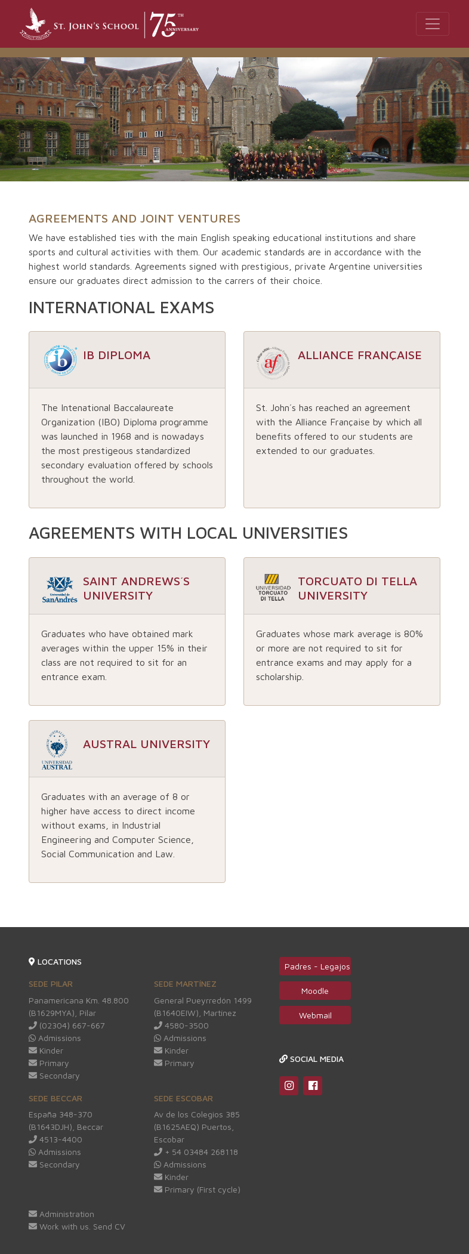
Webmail (315, 1015)
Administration (61, 1214)
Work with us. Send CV (77, 1226)
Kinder (46, 1050)
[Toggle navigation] (432, 24)
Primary (49, 1063)
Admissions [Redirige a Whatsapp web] (55, 1038)
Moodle (315, 991)
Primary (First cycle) (197, 1189)
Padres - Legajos (317, 966)
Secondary (54, 1075)
